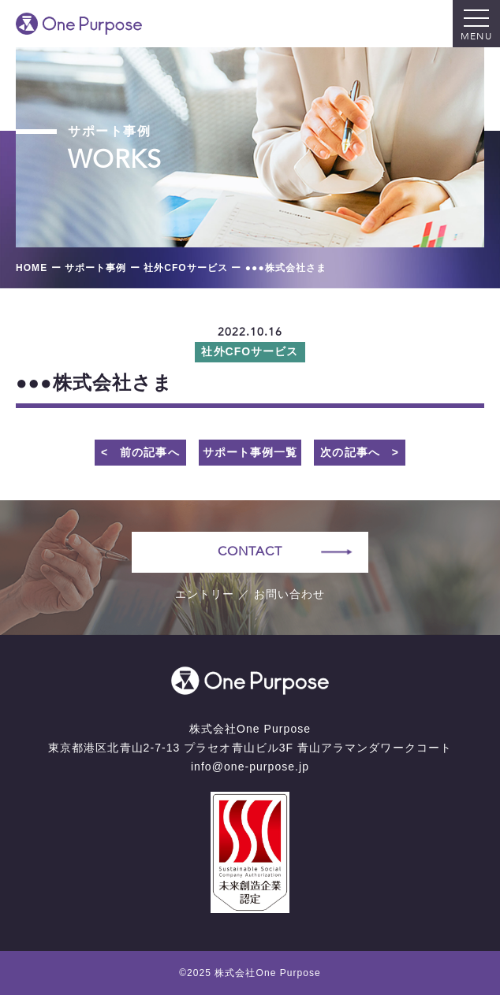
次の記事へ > (359, 452)
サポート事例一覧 (250, 452)
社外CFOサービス (249, 351)
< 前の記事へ (140, 452)
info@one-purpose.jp (250, 766)
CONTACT (250, 551)
